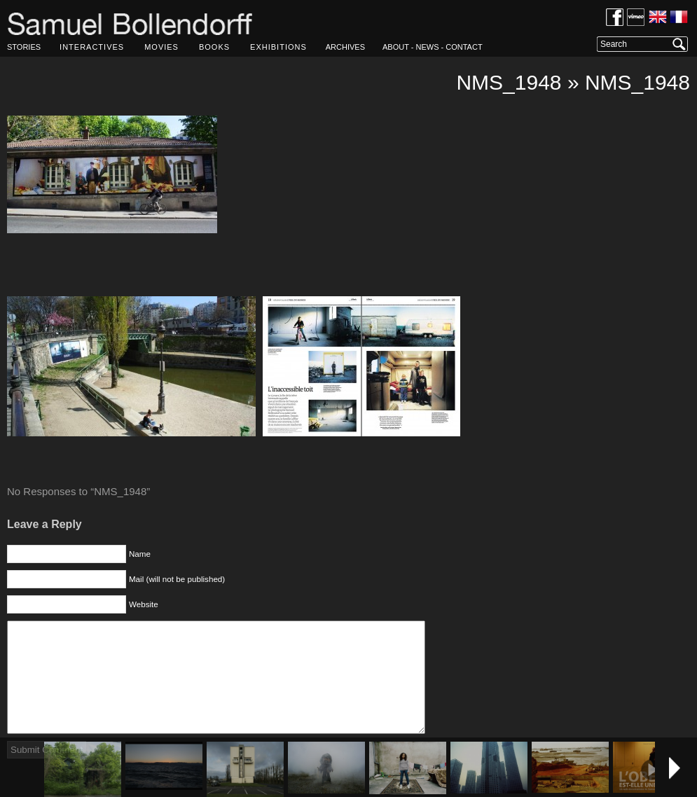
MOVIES (161, 47)
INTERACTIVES (92, 47)
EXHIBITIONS (278, 47)
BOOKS (214, 47)
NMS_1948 (508, 82)
